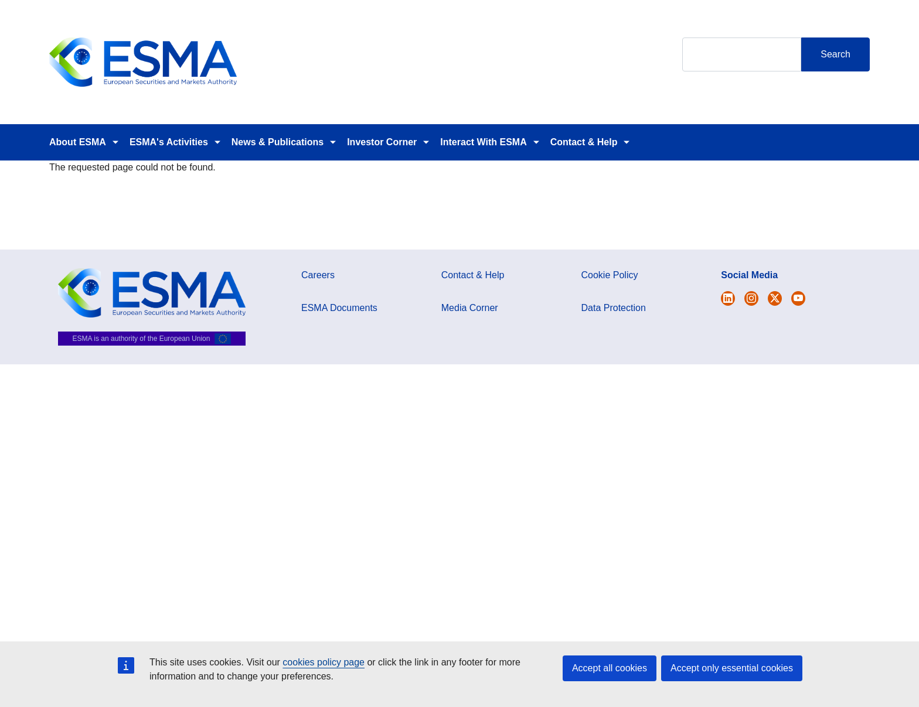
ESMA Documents (339, 308)
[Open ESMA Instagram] (751, 298)
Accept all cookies (609, 668)
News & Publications (278, 142)
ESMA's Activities (169, 142)
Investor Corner (382, 142)
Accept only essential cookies (731, 668)
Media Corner (469, 308)
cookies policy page (323, 662)
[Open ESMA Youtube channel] (798, 298)
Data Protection (613, 308)
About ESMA (77, 142)
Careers (318, 275)
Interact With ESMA (483, 142)
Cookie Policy (609, 275)
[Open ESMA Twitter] (728, 298)
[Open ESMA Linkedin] (775, 298)
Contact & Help (584, 142)
